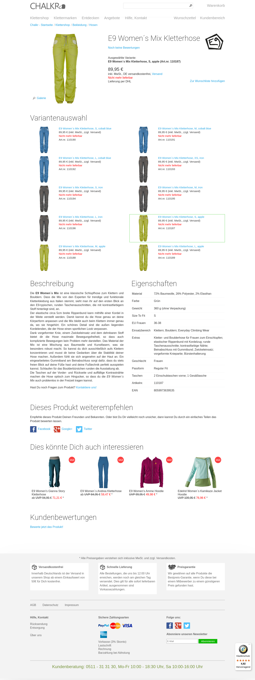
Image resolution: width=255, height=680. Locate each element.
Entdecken (90, 18)
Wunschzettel (185, 18)
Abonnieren (208, 642)
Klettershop (39, 18)
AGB (33, 606)
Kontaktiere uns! (86, 388)
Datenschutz (50, 606)
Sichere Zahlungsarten (113, 619)
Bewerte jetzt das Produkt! (46, 528)
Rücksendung (38, 625)
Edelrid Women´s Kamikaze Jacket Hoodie (200, 479)
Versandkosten (165, 559)
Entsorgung (37, 629)
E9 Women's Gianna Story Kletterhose (54, 479)
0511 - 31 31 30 (101, 668)
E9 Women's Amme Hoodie (152, 478)
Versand (157, 75)
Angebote (112, 18)
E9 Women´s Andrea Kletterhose (103, 478)
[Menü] (249, 645)
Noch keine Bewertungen (124, 49)
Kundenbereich (212, 18)
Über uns (36, 636)
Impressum (72, 606)
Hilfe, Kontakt (136, 18)
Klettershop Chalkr (48, 5)
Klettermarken (65, 18)
